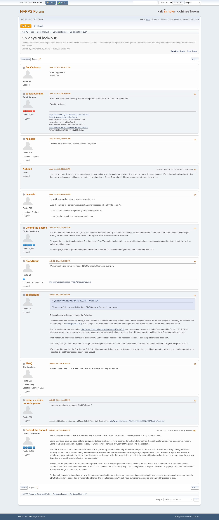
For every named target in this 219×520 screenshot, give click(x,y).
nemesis (30, 139)
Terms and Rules (186, 517)
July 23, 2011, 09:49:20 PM (59, 430)
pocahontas (32, 295)
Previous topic (178, 51)
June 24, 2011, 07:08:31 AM (60, 139)
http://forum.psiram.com (81, 282)
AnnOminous (33, 67)
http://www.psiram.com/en (59, 282)
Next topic (192, 51)
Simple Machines (39, 517)
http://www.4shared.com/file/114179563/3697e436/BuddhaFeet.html (137, 421)
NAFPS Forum (32, 11)
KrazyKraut (32, 261)
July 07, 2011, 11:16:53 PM (59, 400)
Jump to (159, 499)
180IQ (29, 363)
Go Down (25, 59)
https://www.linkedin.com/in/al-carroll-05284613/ (68, 127)
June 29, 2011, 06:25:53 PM (59, 228)
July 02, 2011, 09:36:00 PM (59, 261)
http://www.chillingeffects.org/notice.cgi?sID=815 (102, 329)
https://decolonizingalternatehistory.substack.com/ (69, 115)
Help (177, 517)
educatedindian (34, 93)
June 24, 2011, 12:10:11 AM (60, 67)
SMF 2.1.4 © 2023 (25, 517)
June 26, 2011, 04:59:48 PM (59, 169)
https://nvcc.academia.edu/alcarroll (63, 117)
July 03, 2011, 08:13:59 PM (59, 295)
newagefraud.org (74, 323)
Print (194, 59)
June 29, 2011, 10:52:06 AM (60, 194)
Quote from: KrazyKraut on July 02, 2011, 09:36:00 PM (76, 301)
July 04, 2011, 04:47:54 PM (59, 363)
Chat (148, 19)
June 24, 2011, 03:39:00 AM (60, 94)
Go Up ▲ (197, 517)
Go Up (24, 487)
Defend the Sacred (36, 227)
